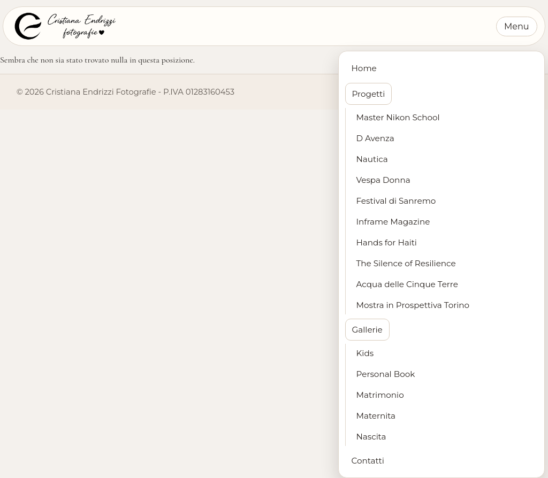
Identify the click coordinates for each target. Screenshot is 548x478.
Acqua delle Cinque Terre (407, 284)
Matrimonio (380, 395)
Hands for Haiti (386, 242)
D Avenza (375, 138)
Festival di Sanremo (396, 201)
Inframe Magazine (393, 222)
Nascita (371, 436)
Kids (365, 353)
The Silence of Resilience (406, 263)
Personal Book (385, 374)
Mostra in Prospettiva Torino (413, 305)
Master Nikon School (398, 117)
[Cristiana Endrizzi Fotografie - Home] (64, 26)
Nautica (372, 159)
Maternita (376, 416)
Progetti (368, 94)
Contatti (368, 461)
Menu (516, 26)
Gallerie (367, 330)
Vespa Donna (383, 180)
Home (364, 68)
